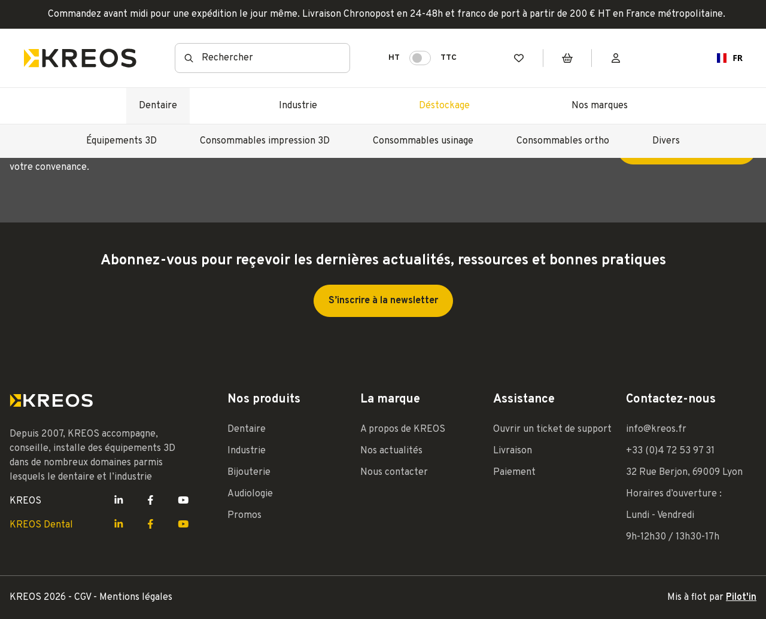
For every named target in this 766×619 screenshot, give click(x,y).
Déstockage (444, 106)
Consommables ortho (562, 141)
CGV (83, 597)
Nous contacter (394, 472)
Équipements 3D (121, 141)
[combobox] (725, 58)
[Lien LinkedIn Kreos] (118, 501)
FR (725, 57)
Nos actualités (391, 451)
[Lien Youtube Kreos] (183, 501)
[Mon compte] (616, 58)
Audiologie (250, 494)
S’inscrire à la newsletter (383, 301)
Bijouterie (248, 472)
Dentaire (158, 106)
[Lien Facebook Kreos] (150, 501)
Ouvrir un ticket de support (552, 429)
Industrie (298, 106)
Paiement (514, 472)
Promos (244, 516)
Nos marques (600, 106)
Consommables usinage (423, 141)
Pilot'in (741, 597)
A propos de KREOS (402, 429)
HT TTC (422, 58)
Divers (666, 141)
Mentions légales (135, 597)
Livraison (512, 451)
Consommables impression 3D (265, 141)
